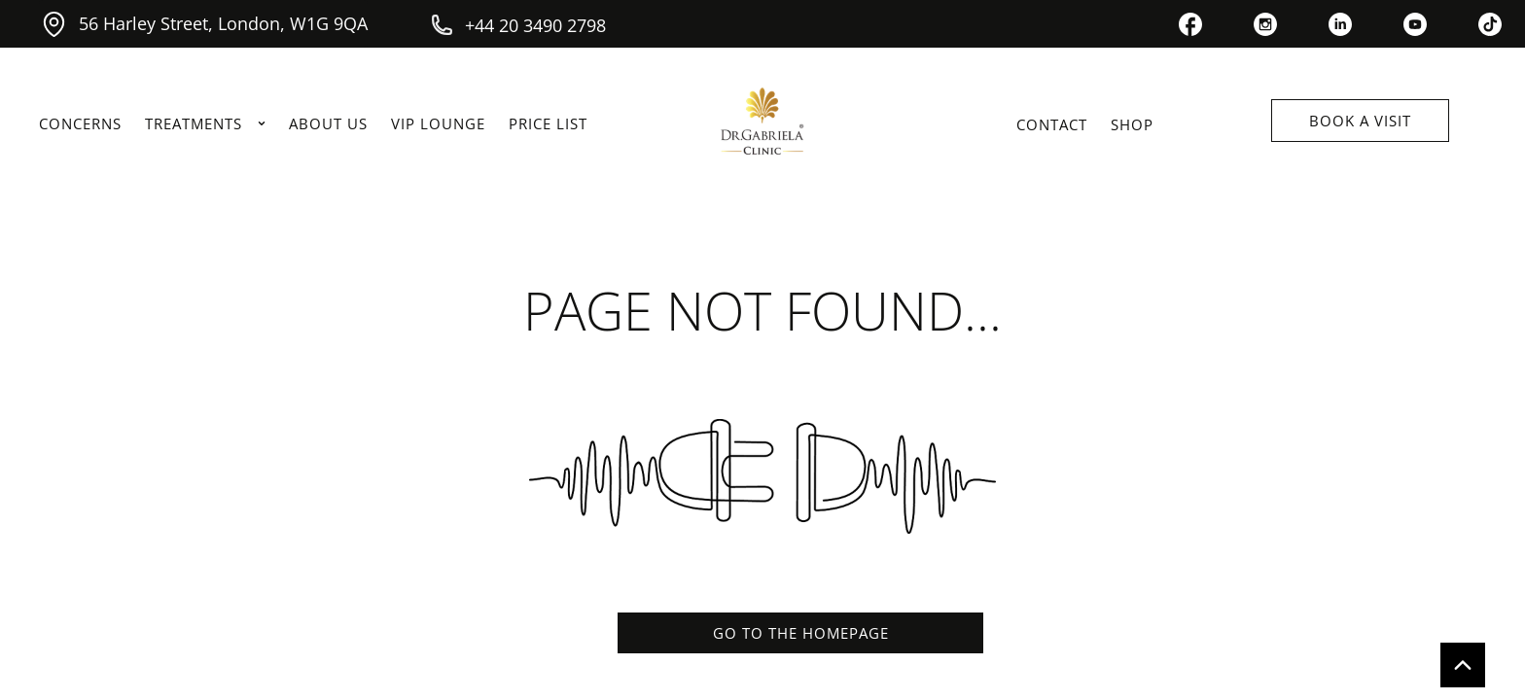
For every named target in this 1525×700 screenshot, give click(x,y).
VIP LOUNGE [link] (438, 123)
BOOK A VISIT (1360, 120)
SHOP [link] (1132, 124)
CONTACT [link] (1051, 124)
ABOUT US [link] (328, 123)
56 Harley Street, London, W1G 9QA (203, 24)
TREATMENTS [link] (205, 123)
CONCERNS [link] (80, 123)
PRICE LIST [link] (548, 123)
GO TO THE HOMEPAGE (801, 633)
